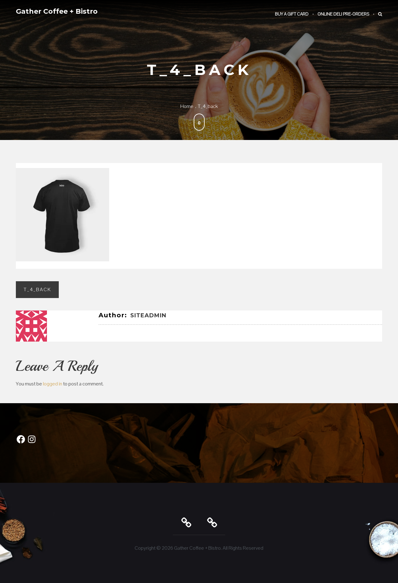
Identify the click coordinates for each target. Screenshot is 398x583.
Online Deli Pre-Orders (343, 14)
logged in (52, 383)
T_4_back (37, 289)
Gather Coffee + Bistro (57, 11)
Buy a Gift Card (291, 14)
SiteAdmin (148, 315)
